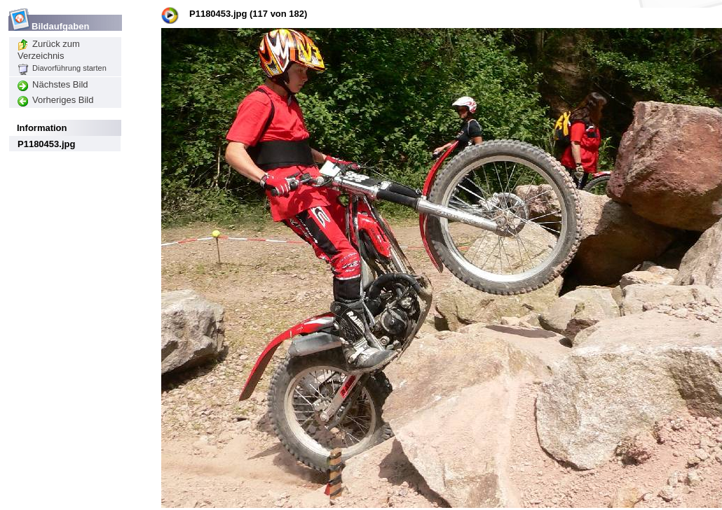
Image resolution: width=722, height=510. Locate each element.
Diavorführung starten (62, 68)
